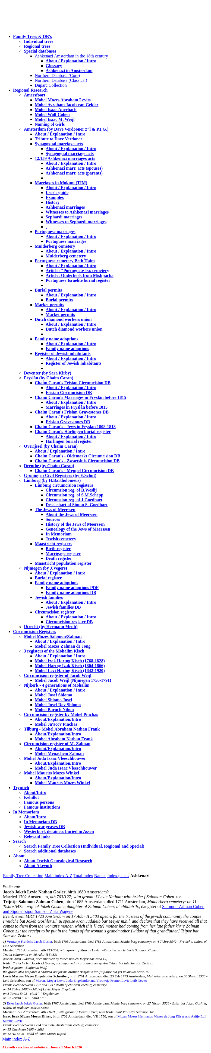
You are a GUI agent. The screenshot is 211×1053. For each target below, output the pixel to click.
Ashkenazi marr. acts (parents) (74, 173)
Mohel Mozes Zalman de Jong (62, 646)
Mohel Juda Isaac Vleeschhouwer (66, 768)
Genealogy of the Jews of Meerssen (78, 529)
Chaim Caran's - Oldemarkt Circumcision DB (77, 456)
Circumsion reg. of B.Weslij (71, 490)
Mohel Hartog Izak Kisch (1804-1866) (70, 665)
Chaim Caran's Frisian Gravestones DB (72, 412)
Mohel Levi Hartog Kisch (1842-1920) (70, 670)
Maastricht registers (53, 543)
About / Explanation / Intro (71, 61)
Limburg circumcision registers (64, 485)
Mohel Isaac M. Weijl (54, 119)
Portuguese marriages (55, 231)
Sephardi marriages (64, 217)
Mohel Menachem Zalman (59, 753)
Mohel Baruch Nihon (54, 709)
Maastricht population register (63, 563)
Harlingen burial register (69, 441)
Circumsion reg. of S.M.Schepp (74, 495)
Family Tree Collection (23, 875)
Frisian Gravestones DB (68, 421)
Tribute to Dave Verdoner (58, 139)
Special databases (40, 51)
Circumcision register (55, 612)
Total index (83, 875)
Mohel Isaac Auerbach (56, 109)
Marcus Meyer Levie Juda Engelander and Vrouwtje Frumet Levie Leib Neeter (91, 980)
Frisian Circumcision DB (69, 392)
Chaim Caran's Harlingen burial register (73, 431)
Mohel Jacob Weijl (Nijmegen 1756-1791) (73, 680)
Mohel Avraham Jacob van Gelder (66, 104)
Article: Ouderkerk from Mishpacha (80, 275)
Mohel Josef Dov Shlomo (58, 704)
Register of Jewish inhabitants (63, 353)
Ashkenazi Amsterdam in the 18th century (71, 56)
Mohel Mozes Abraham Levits (63, 100)
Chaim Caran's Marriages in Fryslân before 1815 (80, 397)
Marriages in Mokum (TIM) (61, 182)
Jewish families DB (63, 607)
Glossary (54, 65)
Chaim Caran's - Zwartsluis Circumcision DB (77, 460)
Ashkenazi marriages (65, 207)
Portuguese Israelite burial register (78, 280)
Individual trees (38, 41)
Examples (55, 197)
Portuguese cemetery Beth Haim (65, 261)
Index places (118, 875)
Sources (53, 519)
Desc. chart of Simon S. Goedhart (77, 504)
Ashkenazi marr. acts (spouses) (74, 168)
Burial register (48, 578)
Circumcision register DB (69, 621)
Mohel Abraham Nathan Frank (64, 739)
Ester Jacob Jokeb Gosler (24, 1003)
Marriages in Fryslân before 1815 (77, 407)
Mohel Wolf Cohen (52, 114)
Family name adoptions (56, 339)
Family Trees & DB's (32, 36)
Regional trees (37, 46)
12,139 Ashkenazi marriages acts (65, 158)
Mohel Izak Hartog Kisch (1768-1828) (70, 660)
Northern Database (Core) (57, 75)
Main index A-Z (58, 875)
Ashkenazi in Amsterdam (69, 70)
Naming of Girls (50, 124)
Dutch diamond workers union (63, 319)
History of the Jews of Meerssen (75, 524)
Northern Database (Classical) (61, 80)
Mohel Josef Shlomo (53, 695)
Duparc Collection (51, 85)
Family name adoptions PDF (72, 587)
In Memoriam (59, 534)
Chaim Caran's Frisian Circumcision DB (73, 382)
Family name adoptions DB (71, 592)
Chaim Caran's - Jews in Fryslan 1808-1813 (75, 426)
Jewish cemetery (61, 539)
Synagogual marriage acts (59, 143)
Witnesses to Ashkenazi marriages (77, 212)
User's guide (57, 192)
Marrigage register (63, 553)
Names (100, 875)
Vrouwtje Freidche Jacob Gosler (29, 941)
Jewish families (49, 597)
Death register (59, 558)
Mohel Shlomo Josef (53, 699)
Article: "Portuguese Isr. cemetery (77, 270)
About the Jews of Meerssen (71, 514)
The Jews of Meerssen (55, 509)
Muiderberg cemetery (55, 246)
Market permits (49, 304)
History (53, 202)
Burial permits (48, 290)
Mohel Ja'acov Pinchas (56, 724)
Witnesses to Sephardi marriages (76, 221)
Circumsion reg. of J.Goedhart (74, 500)
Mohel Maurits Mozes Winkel (62, 782)
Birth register (58, 548)
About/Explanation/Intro (58, 719)
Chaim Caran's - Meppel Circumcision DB (74, 470)
